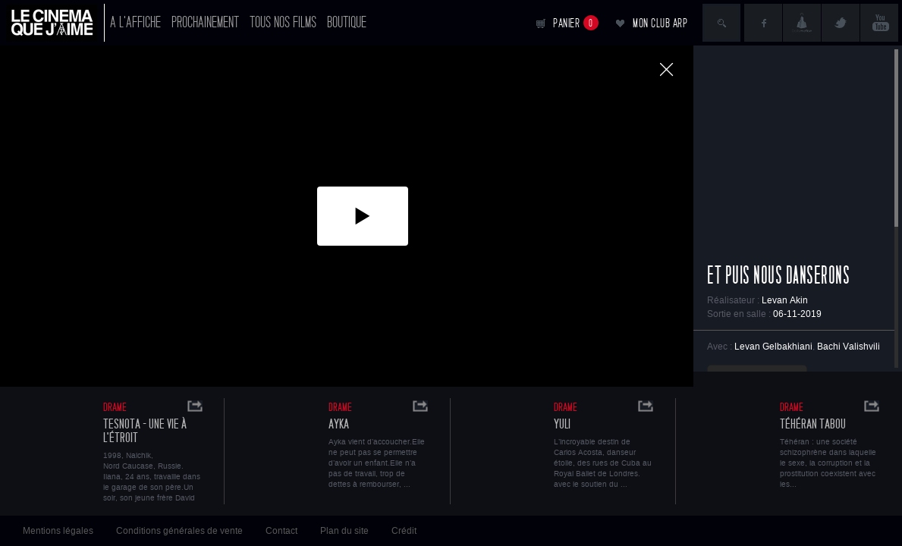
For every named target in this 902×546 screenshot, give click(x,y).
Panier (576, 22)
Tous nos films (283, 22)
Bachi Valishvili (848, 346)
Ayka (338, 424)
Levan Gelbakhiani (773, 346)
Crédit (403, 531)
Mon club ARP (660, 23)
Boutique (346, 22)
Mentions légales (58, 531)
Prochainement (205, 22)
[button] (362, 216)
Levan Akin (785, 300)
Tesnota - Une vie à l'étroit (145, 431)
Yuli (562, 424)
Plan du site (344, 531)
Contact (281, 531)
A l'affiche (135, 22)
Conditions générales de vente (179, 531)
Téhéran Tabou (813, 424)
